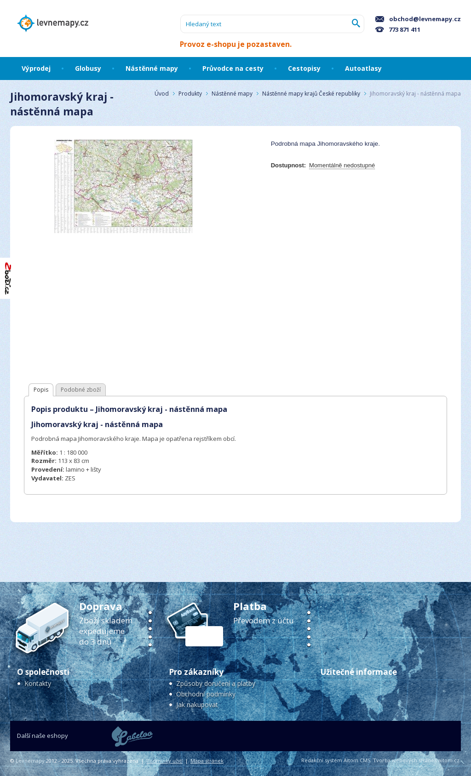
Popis (41, 390)
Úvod (162, 93)
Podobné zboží (81, 390)
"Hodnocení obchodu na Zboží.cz (8, 278)
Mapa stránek (207, 760)
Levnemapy (30, 760)
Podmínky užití (164, 760)
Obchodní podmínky (206, 694)
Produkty (190, 93)
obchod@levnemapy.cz (418, 19)
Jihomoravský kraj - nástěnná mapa (415, 93)
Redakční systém (321, 760)
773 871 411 (397, 29)
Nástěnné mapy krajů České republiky (311, 93)
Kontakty (37, 683)
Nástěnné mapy (232, 93)
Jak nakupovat (197, 704)
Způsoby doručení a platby (215, 683)
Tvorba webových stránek (405, 760)
